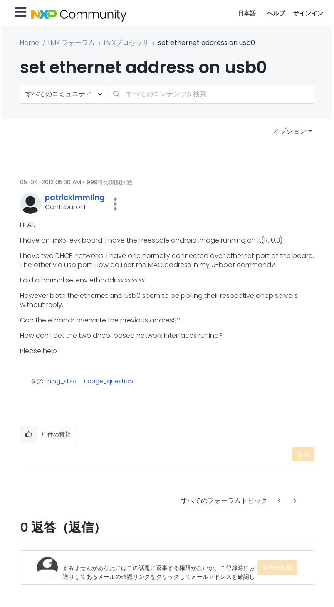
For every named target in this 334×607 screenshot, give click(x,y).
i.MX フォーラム (71, 42)
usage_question (108, 381)
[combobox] (210, 94)
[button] (115, 203)
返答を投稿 (277, 567)
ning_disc (62, 381)
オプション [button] (290, 131)
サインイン (308, 13)
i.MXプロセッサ (126, 42)
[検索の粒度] (63, 93)
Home (29, 42)
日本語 (247, 13)
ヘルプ (276, 13)
